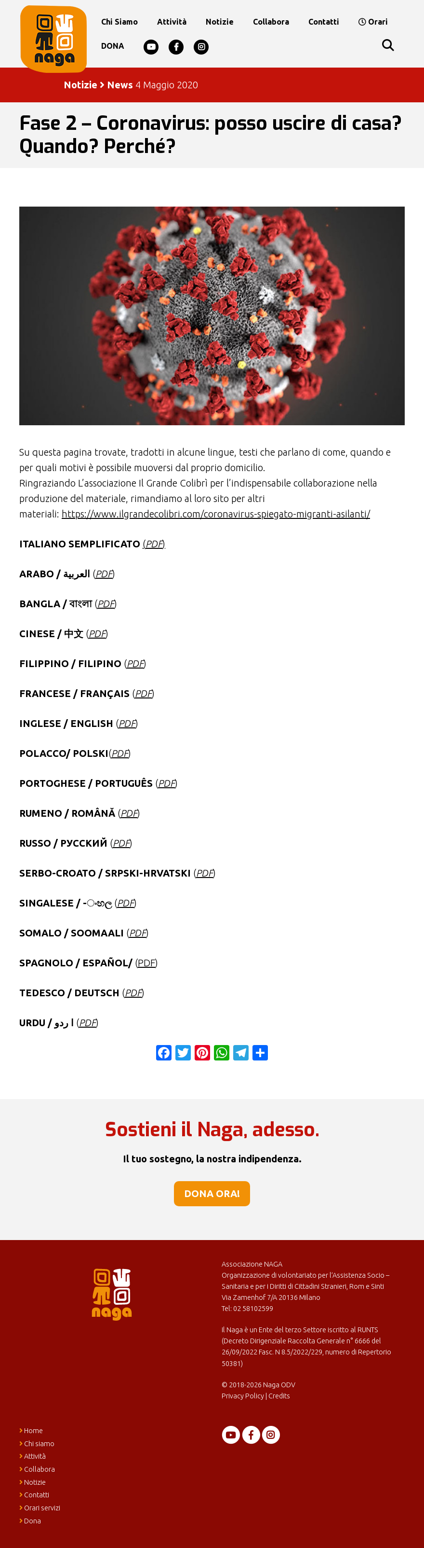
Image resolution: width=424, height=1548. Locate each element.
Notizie (220, 21)
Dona (30, 1521)
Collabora (271, 21)
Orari (373, 21)
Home (31, 1431)
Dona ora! (212, 1193)
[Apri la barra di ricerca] (388, 46)
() (154, 543)
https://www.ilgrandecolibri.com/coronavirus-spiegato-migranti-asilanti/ (216, 513)
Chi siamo (119, 21)
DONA (112, 46)
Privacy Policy (243, 1396)
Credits (279, 1396)
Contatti (323, 21)
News (120, 84)
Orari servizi (39, 1508)
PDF (143, 693)
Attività (171, 21)
